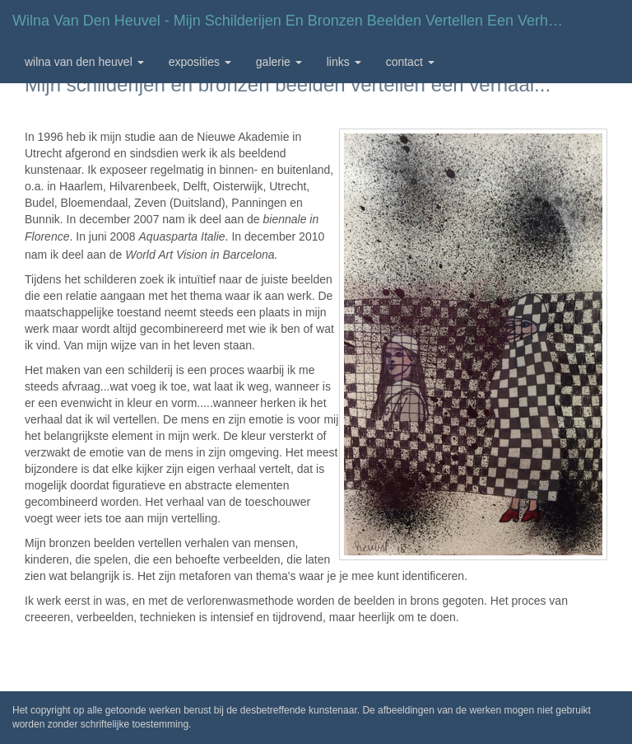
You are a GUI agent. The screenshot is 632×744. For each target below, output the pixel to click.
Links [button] (344, 61)
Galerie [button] (279, 61)
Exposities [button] (200, 61)
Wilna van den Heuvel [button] (84, 61)
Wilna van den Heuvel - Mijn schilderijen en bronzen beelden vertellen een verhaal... (296, 20)
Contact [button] (410, 61)
